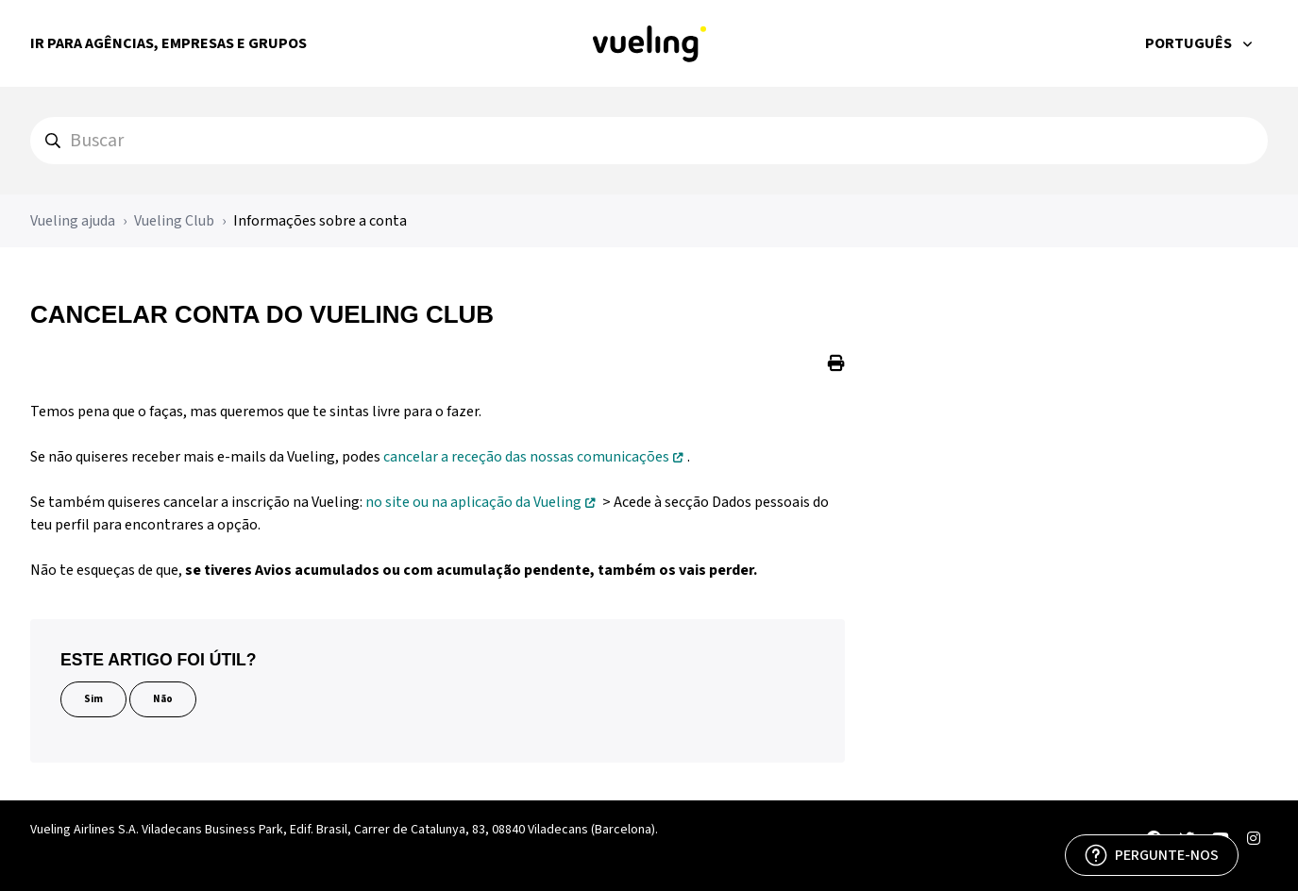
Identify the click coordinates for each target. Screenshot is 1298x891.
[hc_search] (649, 140)
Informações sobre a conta (320, 220)
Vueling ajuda (72, 220)
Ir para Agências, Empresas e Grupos (168, 43)
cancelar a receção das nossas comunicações (526, 456)
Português (1190, 43)
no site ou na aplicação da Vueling (473, 502)
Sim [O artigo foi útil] (93, 699)
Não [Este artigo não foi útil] (163, 699)
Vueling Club (174, 220)
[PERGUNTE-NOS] (1152, 855)
